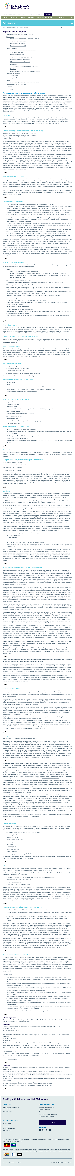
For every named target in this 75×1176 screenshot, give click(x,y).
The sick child (10, 37)
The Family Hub (7, 1130)
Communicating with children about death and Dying (25, 38)
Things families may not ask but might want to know (24, 66)
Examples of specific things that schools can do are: (24, 82)
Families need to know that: (18, 43)
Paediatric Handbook (45, 1112)
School (8, 80)
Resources (9, 86)
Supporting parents (11, 48)
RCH (4, 27)
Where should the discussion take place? (21, 57)
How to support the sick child (18, 46)
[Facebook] (40, 1130)
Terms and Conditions (15, 1163)
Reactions (13, 69)
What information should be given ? (20, 62)
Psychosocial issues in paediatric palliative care (19, 34)
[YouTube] (50, 1130)
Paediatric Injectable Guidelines (48, 1114)
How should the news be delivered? (20, 59)
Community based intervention (15, 78)
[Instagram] (44, 1130)
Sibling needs (14, 75)
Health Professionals (10, 17)
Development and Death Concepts (50, 123)
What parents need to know (18, 41)
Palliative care (11, 27)
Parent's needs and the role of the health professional (25, 71)
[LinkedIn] (47, 1130)
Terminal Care (22, 483)
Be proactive (13, 64)
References (9, 89)
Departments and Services (45, 17)
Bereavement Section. (55, 947)
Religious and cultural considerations (16, 84)
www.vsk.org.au (12, 1059)
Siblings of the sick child (13, 73)
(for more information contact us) (12, 755)
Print (63, 27)
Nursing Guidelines (44, 1109)
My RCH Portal (7, 1123)
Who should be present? (17, 54)
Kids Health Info (7, 1126)
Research (62, 17)
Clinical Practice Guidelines (46, 1107)
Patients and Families (27, 17)
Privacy (5, 1163)
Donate (52, 1122)
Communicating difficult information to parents (23, 50)
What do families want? (16, 52)
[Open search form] (72, 17)
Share (69, 27)
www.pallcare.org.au (13, 1030)
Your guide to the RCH (9, 1128)
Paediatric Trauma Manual (46, 1116)
